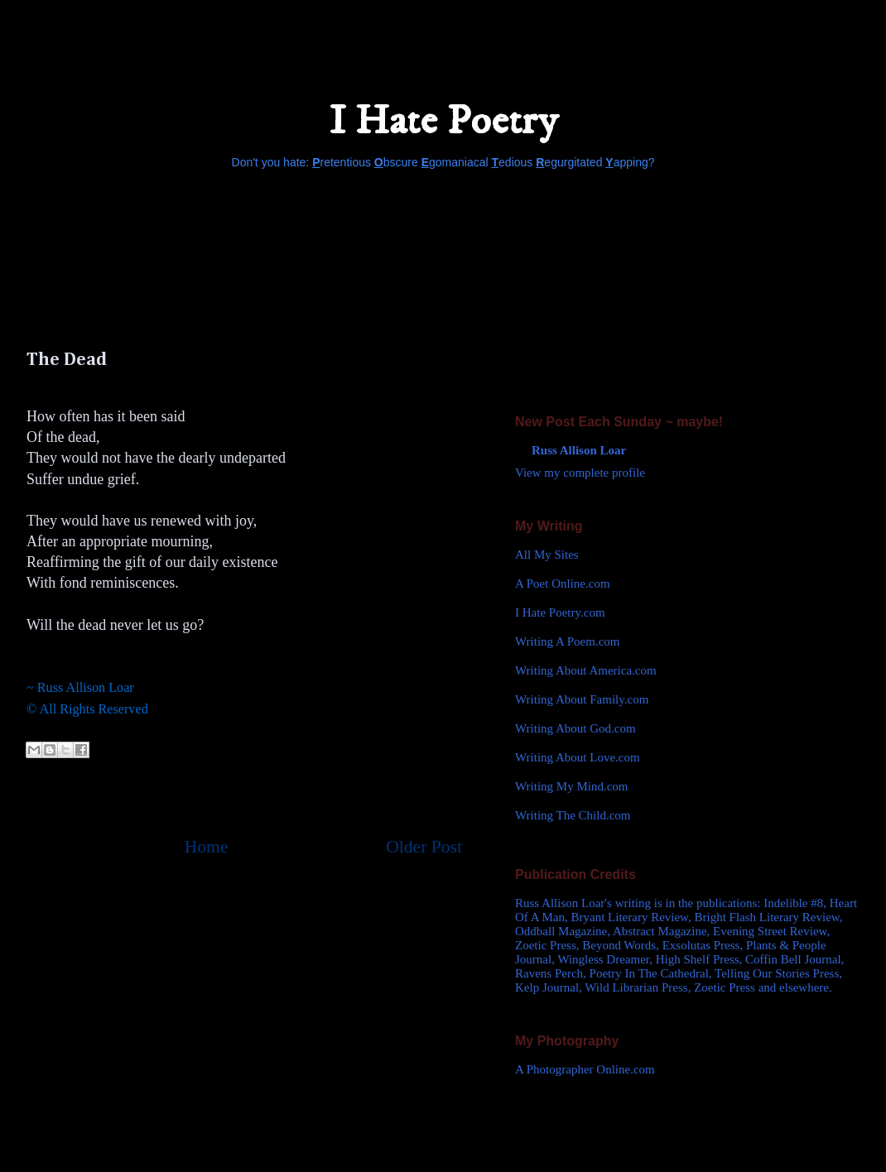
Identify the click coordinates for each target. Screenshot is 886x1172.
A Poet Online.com (562, 583)
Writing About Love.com (577, 757)
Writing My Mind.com (571, 786)
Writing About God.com (575, 728)
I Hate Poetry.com (560, 612)
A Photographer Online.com (585, 1069)
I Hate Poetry (443, 121)
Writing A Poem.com (567, 641)
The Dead (66, 360)
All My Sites (547, 554)
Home (207, 847)
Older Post (424, 847)
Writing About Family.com (581, 699)
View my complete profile (580, 472)
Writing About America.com (586, 670)
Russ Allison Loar (579, 450)
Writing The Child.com (573, 815)
